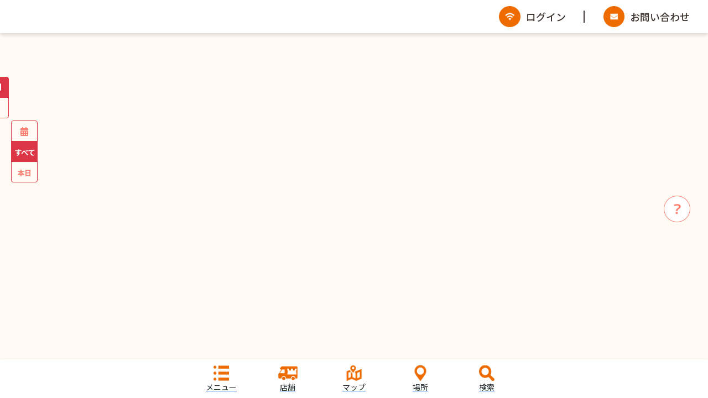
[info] (677, 209)
